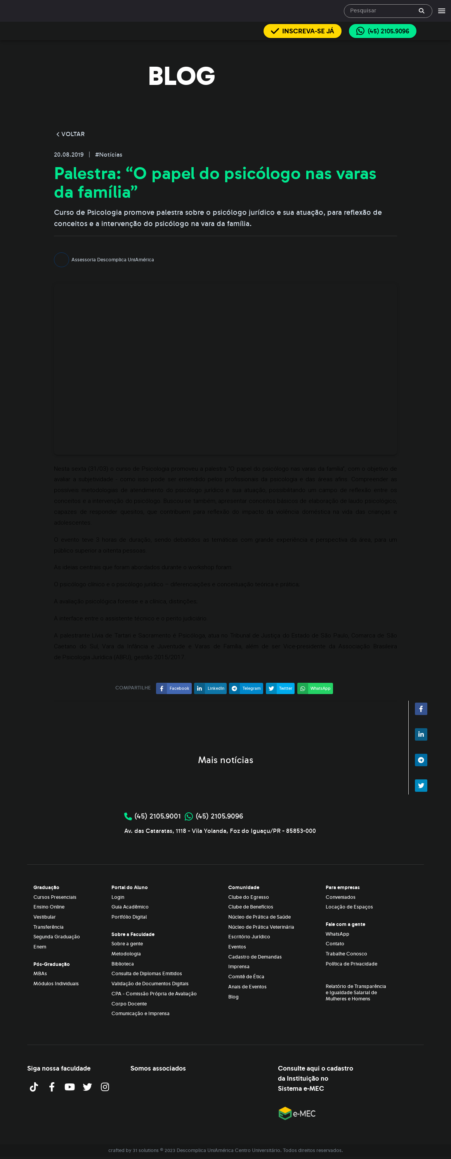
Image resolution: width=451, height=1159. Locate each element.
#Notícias (108, 155)
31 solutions (146, 1150)
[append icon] (421, 11)
